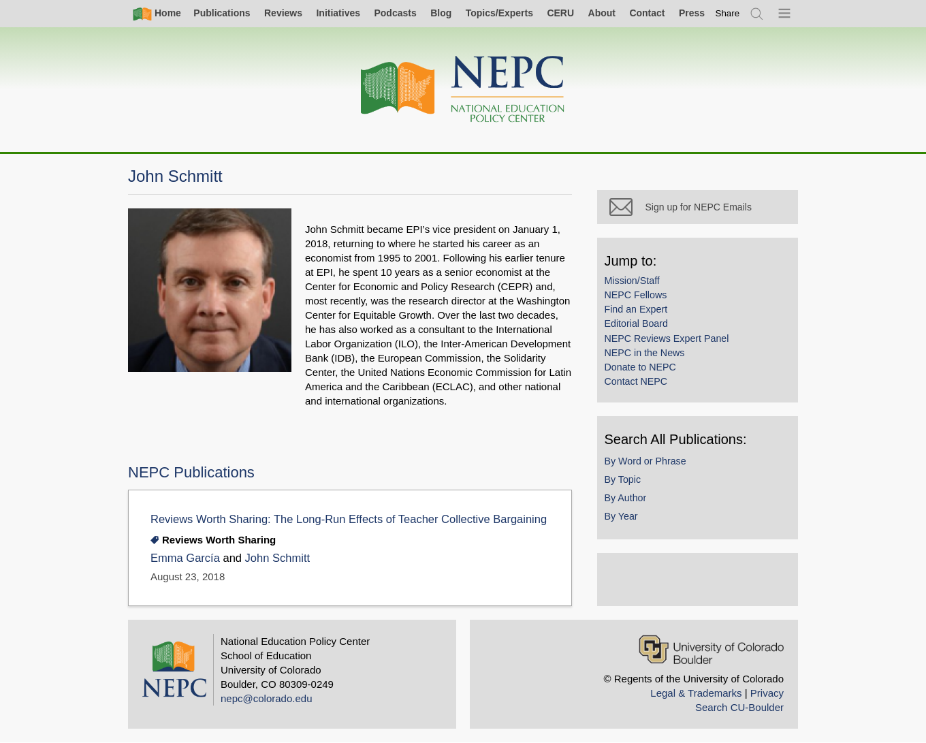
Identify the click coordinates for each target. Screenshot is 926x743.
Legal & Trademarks (695, 693)
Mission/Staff (634, 283)
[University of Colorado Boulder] (711, 649)
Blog (440, 12)
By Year (624, 518)
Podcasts (395, 12)
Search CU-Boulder (739, 707)
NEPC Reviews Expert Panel (669, 341)
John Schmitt (277, 558)
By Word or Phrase (648, 463)
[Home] (463, 89)
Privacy (767, 693)
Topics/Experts (499, 12)
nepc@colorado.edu (267, 698)
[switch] (728, 13)
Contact (647, 12)
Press (692, 12)
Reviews (283, 12)
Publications (221, 12)
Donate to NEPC (643, 369)
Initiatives (338, 12)
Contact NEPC (639, 384)
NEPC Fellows (638, 297)
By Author (628, 500)
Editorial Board (639, 326)
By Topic (625, 482)
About (602, 12)
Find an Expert (639, 311)
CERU (560, 12)
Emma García (185, 558)
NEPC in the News (647, 355)
